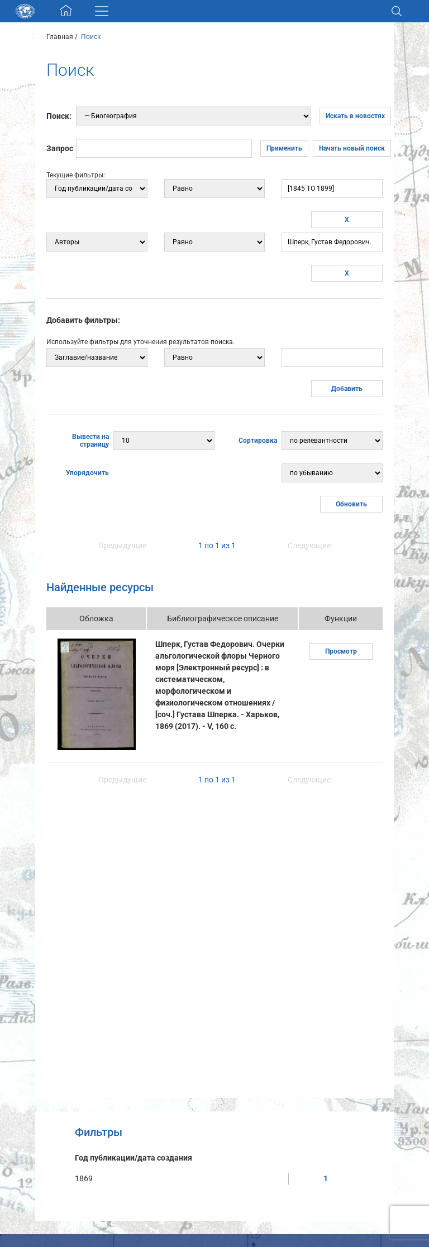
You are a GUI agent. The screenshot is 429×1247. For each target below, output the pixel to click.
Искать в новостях (355, 116)
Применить (284, 148)
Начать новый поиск (352, 148)
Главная (59, 37)
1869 (84, 1178)
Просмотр (341, 651)
